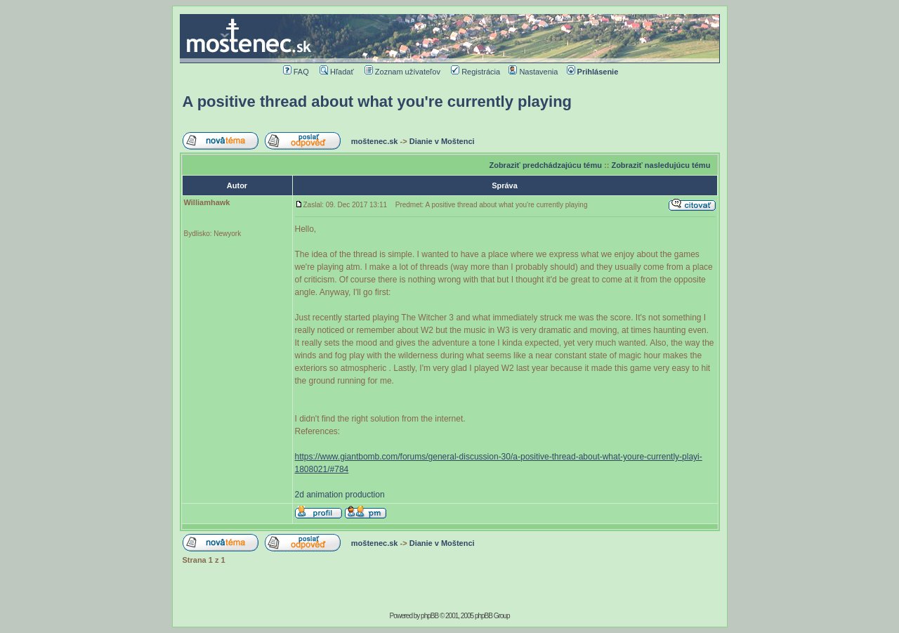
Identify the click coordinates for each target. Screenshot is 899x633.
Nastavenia (533, 71)
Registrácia (475, 71)
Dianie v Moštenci (442, 141)
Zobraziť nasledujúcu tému (660, 165)
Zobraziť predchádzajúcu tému (545, 165)
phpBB (429, 616)
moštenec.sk (374, 141)
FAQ (296, 71)
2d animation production (340, 495)
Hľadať (337, 71)
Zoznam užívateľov (402, 71)
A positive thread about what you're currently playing (377, 101)
